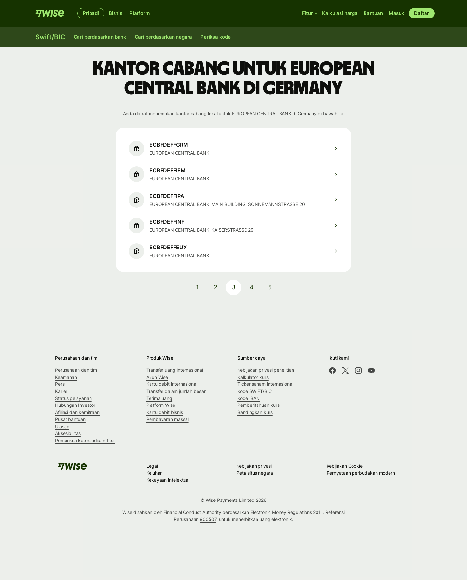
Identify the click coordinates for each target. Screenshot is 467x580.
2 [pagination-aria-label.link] (215, 287)
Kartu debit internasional (171, 384)
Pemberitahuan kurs (258, 405)
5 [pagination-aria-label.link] (270, 287)
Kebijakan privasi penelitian (265, 370)
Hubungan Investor (75, 405)
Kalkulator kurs (253, 377)
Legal (152, 466)
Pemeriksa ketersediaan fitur (85, 440)
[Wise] (49, 13)
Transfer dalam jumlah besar (176, 391)
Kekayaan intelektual (167, 480)
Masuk (396, 13)
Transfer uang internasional (174, 370)
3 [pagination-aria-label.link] (233, 287)
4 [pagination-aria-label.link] (252, 287)
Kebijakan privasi (254, 466)
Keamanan (66, 377)
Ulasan (62, 426)
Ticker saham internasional (265, 384)
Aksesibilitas (68, 433)
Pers (60, 384)
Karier (61, 391)
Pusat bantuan (70, 419)
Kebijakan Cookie (345, 466)
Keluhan (154, 473)
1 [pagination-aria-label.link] (197, 287)
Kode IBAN (248, 398)
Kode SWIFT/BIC (254, 391)
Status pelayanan (73, 398)
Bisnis (115, 13)
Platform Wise (160, 405)
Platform (139, 13)
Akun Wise (157, 377)
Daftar (421, 13)
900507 (208, 519)
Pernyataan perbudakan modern (361, 473)
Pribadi (91, 13)
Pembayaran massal (167, 419)
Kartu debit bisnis (164, 412)
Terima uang (159, 398)
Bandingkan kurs (255, 412)
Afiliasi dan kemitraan (77, 412)
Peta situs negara (254, 473)
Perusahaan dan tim (76, 370)
